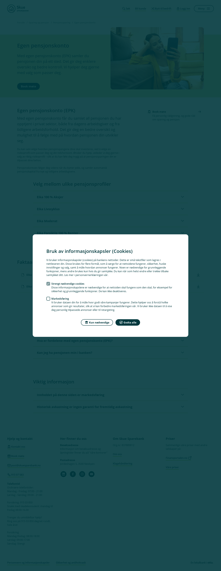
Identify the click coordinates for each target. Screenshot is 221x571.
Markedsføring (60, 298)
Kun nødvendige (97, 322)
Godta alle (127, 322)
